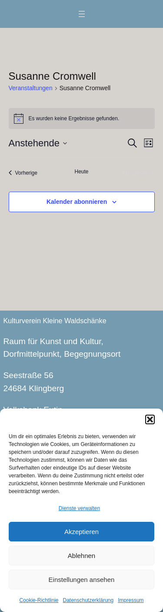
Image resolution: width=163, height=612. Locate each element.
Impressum (130, 600)
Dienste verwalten (79, 508)
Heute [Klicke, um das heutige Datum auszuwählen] (81, 172)
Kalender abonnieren (77, 201)
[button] (150, 419)
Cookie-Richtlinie (38, 600)
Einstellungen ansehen (82, 579)
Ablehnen (81, 555)
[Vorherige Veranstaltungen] (23, 173)
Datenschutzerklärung (88, 600)
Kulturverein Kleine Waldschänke (54, 321)
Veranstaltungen (31, 88)
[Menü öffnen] (82, 14)
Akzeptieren (81, 531)
